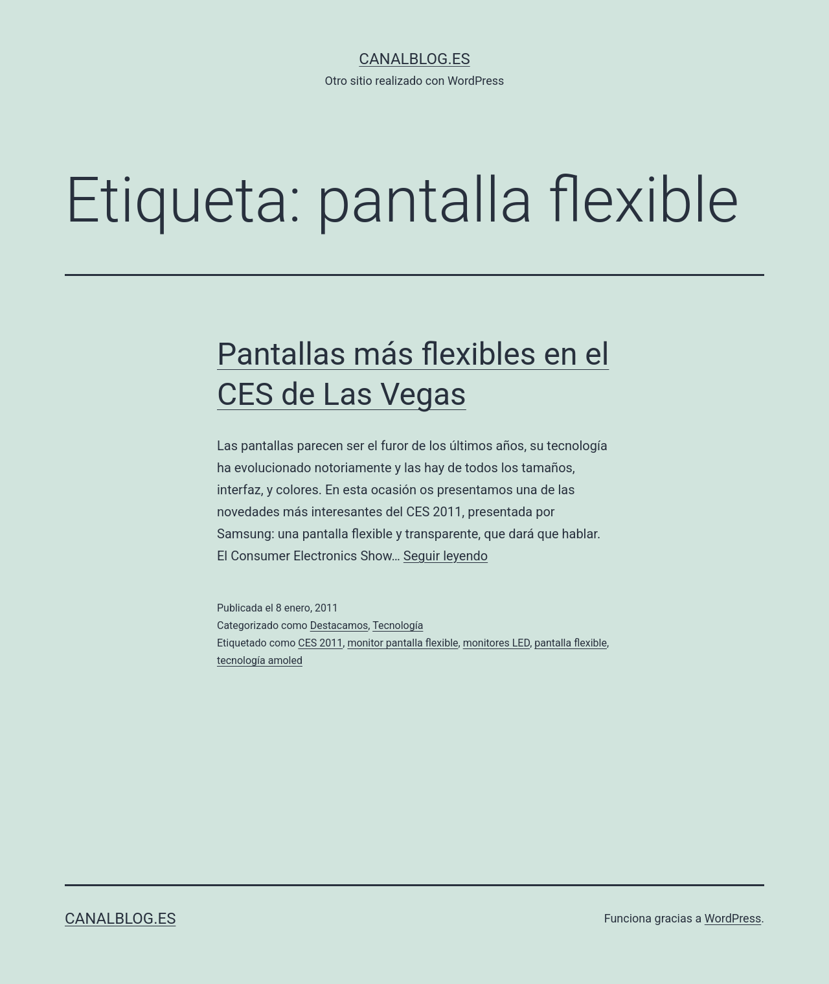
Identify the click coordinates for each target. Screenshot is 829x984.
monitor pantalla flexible (402, 643)
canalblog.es (414, 59)
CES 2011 (320, 643)
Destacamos (339, 625)
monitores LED (496, 643)
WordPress (733, 918)
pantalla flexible (570, 643)
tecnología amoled (259, 660)
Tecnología (397, 625)
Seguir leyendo (445, 556)
